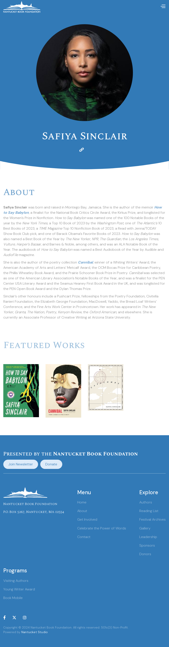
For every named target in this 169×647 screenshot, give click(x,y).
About (82, 511)
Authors (145, 502)
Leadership (148, 537)
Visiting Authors (15, 580)
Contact (83, 537)
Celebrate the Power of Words (101, 528)
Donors (145, 554)
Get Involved (87, 519)
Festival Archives (152, 519)
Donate (51, 464)
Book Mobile (13, 597)
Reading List (148, 511)
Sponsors (147, 545)
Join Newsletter (20, 464)
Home (81, 502)
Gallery (145, 528)
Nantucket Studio (34, 632)
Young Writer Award (19, 589)
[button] (163, 6)
